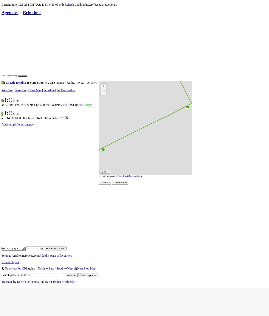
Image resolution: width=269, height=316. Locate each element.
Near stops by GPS (14, 268)
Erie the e (32, 12)
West (68, 268)
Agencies (9, 12)
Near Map (35, 90)
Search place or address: (32, 275)
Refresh (69, 4)
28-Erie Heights (16, 82)
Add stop (6, 124)
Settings (6, 255)
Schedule (49, 90)
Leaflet (102, 176)
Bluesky (70, 281)
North (40, 268)
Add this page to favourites (55, 255)
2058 (64, 104)
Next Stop (21, 90)
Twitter (57, 281)
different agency (24, 124)
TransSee (7, 281)
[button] (187, 106)
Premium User (22, 76)
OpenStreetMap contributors (130, 176)
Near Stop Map (85, 268)
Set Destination (66, 90)
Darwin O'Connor (27, 281)
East (50, 268)
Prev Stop (7, 90)
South (59, 268)
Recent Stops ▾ (10, 262)
